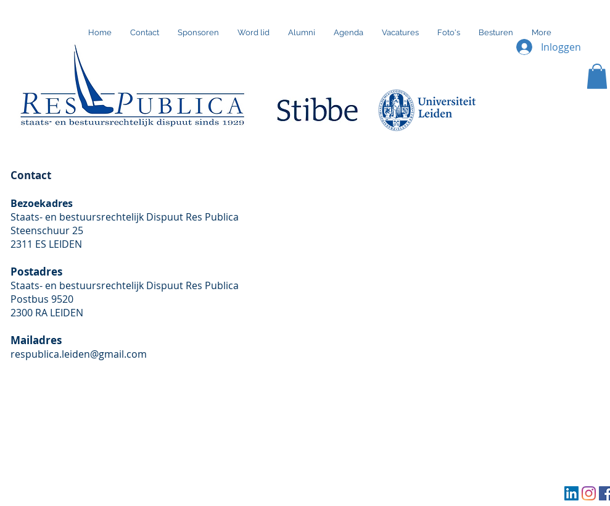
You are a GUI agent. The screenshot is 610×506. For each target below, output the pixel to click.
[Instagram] (589, 493)
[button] (597, 76)
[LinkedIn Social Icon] (571, 493)
